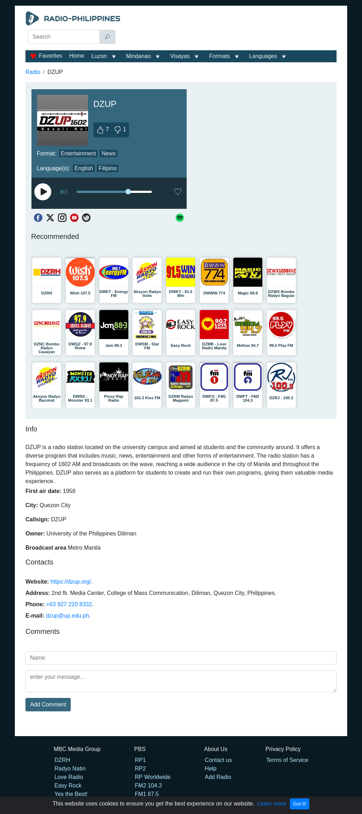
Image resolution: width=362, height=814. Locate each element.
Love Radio (68, 777)
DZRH (62, 760)
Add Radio (218, 777)
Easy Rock (67, 786)
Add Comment (48, 704)
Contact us (218, 760)
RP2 (140, 769)
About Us (215, 749)
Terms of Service (287, 760)
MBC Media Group (77, 749)
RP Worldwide (153, 777)
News (108, 153)
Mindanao (138, 56)
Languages (263, 56)
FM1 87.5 (147, 794)
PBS (140, 749)
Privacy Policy (283, 749)
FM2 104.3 (148, 786)
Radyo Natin (70, 769)
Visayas (180, 56)
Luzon (99, 56)
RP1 (140, 760)
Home (76, 56)
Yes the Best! (71, 794)
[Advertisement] (229, 29)
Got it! (299, 804)
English (84, 168)
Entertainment (78, 153)
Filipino (108, 168)
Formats (219, 56)
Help (210, 769)
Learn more (271, 804)
